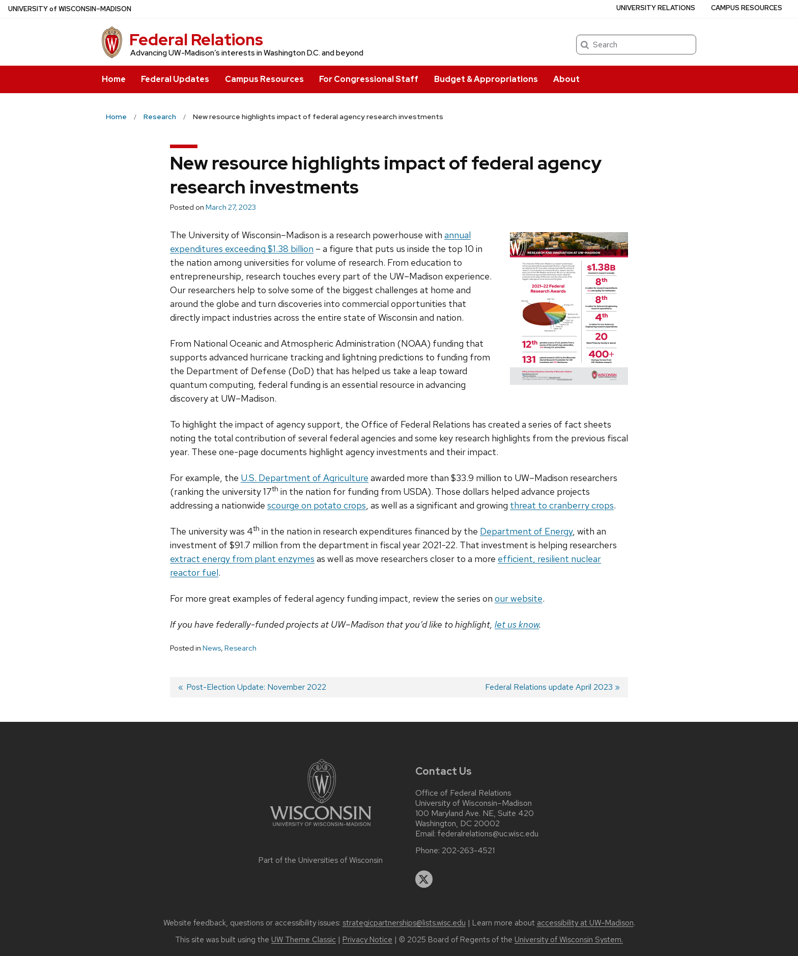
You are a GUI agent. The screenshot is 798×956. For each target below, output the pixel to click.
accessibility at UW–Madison (585, 923)
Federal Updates (175, 79)
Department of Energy (526, 531)
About (566, 79)
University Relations (655, 8)
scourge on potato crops (316, 505)
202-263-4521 (468, 851)
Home (114, 79)
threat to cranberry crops (562, 505)
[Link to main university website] (321, 828)
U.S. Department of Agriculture (304, 478)
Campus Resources (264, 79)
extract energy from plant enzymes (242, 559)
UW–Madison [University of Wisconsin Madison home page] (69, 9)
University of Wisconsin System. (569, 940)
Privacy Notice (367, 940)
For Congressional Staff (368, 79)
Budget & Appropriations (486, 79)
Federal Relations (196, 39)
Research (240, 648)
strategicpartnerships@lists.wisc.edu (404, 923)
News (212, 648)
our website (519, 598)
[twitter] (424, 879)
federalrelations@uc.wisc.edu (488, 834)
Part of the (321, 860)
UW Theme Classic (303, 940)
